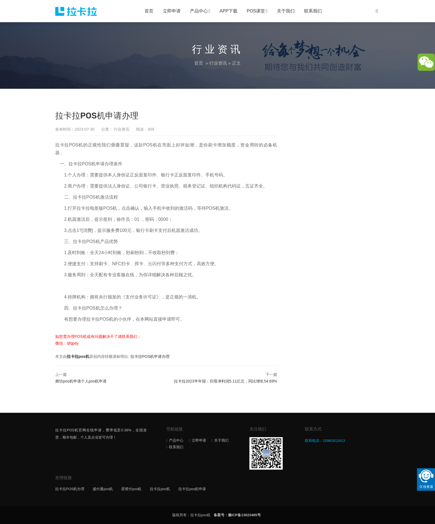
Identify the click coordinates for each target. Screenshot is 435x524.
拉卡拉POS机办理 (69, 489)
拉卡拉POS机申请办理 (150, 356)
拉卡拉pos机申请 (192, 489)
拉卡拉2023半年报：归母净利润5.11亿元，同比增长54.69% (225, 381)
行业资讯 (218, 63)
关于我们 (286, 11)
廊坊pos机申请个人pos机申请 (81, 381)
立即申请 (172, 11)
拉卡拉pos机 (78, 356)
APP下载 (228, 11)
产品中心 (199, 11)
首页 (149, 11)
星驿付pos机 (131, 489)
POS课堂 (256, 11)
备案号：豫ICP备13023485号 (237, 515)
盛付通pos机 (103, 489)
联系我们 (313, 11)
